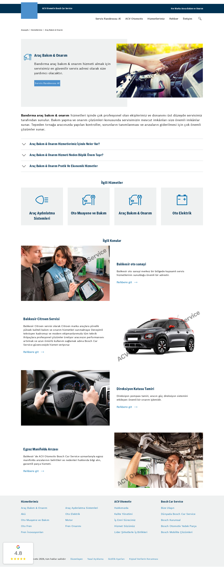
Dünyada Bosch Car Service (178, 513)
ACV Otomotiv (134, 18)
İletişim (187, 18)
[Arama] (200, 19)
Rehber (173, 18)
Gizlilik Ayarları (116, 559)
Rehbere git (124, 282)
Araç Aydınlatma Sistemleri (81, 507)
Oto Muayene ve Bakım (35, 520)
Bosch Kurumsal (171, 520)
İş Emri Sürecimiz (124, 520)
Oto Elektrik (72, 513)
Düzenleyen (76, 559)
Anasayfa (24, 30)
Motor (69, 520)
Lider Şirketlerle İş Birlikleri (130, 532)
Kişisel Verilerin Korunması (143, 559)
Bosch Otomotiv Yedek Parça (179, 526)
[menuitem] (108, 18)
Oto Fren (26, 526)
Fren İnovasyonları (32, 532)
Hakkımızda (121, 507)
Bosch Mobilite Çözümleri (176, 532)
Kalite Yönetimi (123, 513)
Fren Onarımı (73, 526)
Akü (23, 513)
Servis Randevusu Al (108, 18)
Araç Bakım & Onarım (34, 507)
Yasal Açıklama (95, 559)
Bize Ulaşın (167, 507)
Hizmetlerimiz (156, 18)
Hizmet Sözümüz (124, 526)
